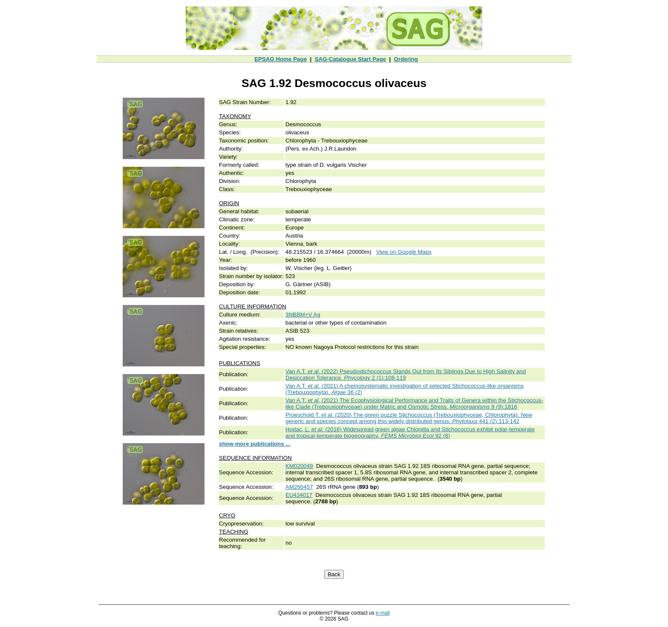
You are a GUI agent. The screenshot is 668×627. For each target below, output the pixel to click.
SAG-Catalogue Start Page (350, 59)
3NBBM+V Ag (302, 314)
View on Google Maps (404, 252)
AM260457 (299, 487)
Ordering (406, 59)
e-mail (383, 613)
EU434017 (298, 495)
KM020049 (299, 466)
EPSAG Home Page (280, 59)
